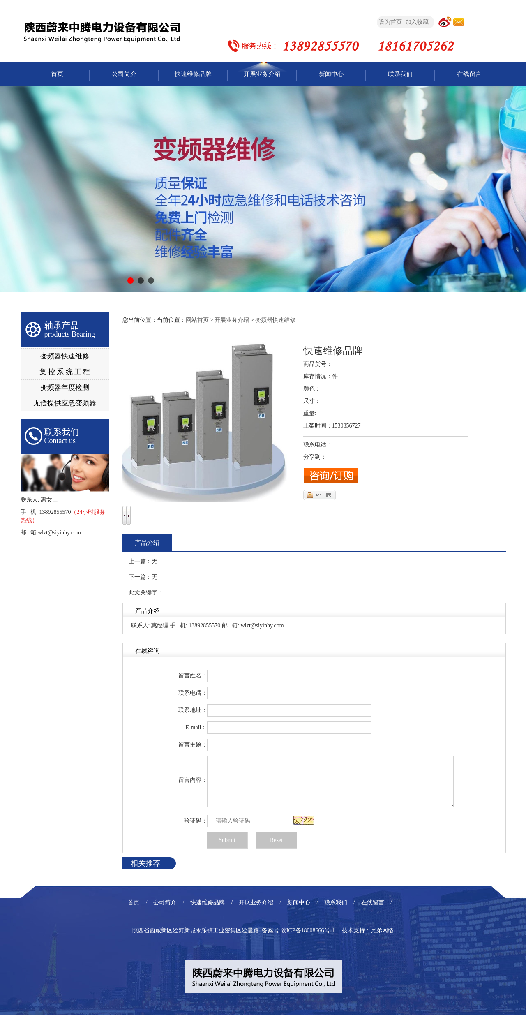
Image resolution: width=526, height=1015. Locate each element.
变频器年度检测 (64, 387)
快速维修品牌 (193, 74)
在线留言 (469, 74)
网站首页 (197, 320)
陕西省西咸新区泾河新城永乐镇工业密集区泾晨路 (195, 930)
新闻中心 (331, 74)
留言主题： (192, 745)
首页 (57, 74)
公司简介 (124, 74)
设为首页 (390, 22)
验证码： (195, 821)
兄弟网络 (382, 930)
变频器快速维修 (64, 356)
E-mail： (196, 727)
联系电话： (192, 693)
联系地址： (192, 710)
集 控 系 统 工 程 (64, 372)
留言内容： (192, 780)
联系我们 (400, 74)
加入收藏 (417, 22)
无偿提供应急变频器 (64, 403)
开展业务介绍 (262, 74)
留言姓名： (192, 676)
